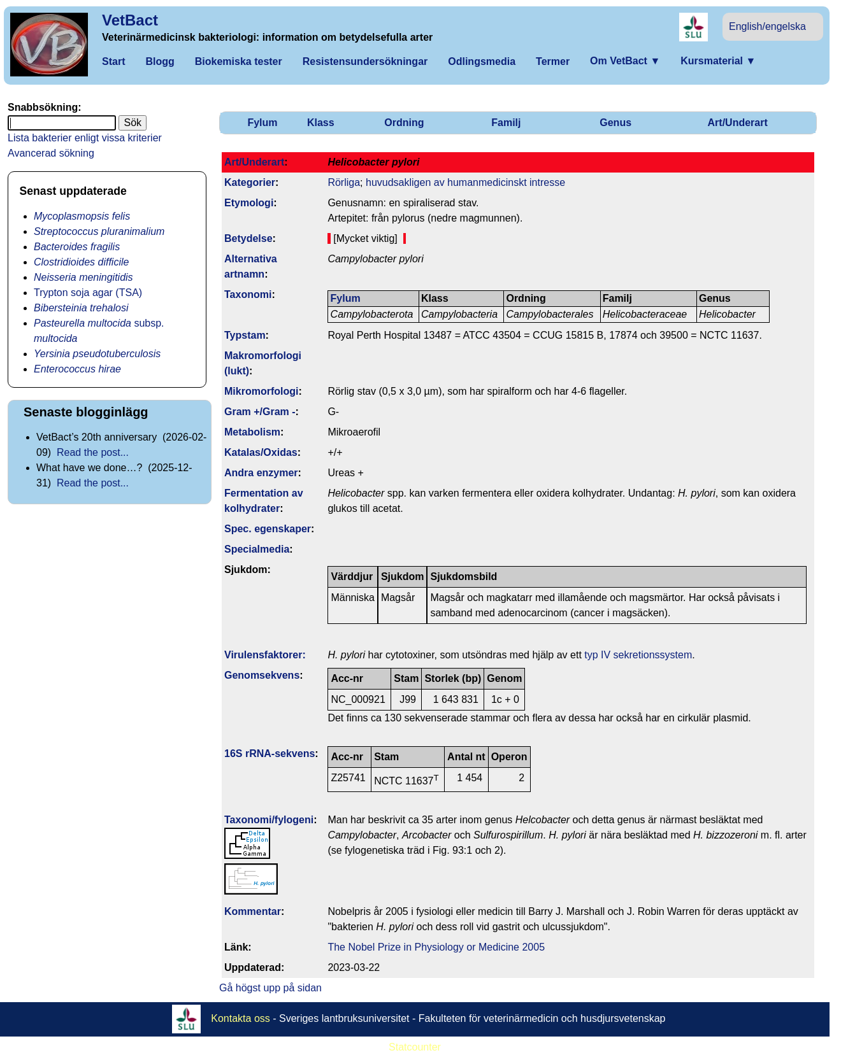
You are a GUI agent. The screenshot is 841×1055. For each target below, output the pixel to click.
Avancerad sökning (51, 153)
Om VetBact (625, 60)
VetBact (130, 20)
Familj (506, 122)
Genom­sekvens (261, 675)
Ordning (404, 122)
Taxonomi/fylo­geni (268, 819)
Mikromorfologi (261, 391)
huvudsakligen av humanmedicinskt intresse (465, 182)
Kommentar (252, 911)
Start (113, 61)
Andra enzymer (261, 472)
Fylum (262, 122)
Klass (320, 122)
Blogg (159, 61)
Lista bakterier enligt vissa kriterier (85, 137)
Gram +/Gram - (260, 411)
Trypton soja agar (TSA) (88, 292)
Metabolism (252, 432)
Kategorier (249, 182)
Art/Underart (738, 122)
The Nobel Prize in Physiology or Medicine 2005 (436, 947)
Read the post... (93, 452)
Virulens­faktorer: (265, 654)
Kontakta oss (240, 1018)
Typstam (245, 335)
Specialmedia (256, 549)
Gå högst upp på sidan (270, 987)
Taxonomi (247, 294)
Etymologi (248, 202)
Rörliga (343, 182)
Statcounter (415, 1047)
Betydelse (248, 238)
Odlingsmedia (481, 61)
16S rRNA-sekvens (269, 753)
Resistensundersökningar (365, 61)
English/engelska (767, 26)
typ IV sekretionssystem (638, 654)
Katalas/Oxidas (261, 452)
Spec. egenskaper (267, 528)
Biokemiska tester (238, 61)
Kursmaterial (718, 60)
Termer (553, 61)
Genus (615, 122)
